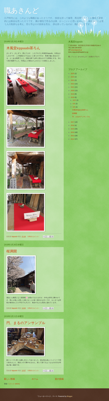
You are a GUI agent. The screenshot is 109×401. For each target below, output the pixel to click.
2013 (73, 136)
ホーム (35, 379)
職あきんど (21, 10)
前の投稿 (59, 379)
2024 (73, 77)
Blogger (69, 396)
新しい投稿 (9, 379)
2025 (73, 73)
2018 (73, 97)
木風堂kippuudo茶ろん (23, 48)
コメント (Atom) (14, 384)
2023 (73, 80)
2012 (73, 139)
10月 (74, 100)
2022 (73, 84)
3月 (74, 107)
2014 (73, 132)
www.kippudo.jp (76, 50)
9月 (74, 104)
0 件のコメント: (34, 236)
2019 (73, 94)
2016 (73, 125)
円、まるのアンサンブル (25, 323)
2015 (73, 129)
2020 (73, 90)
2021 (73, 87)
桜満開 (11, 251)
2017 (73, 122)
